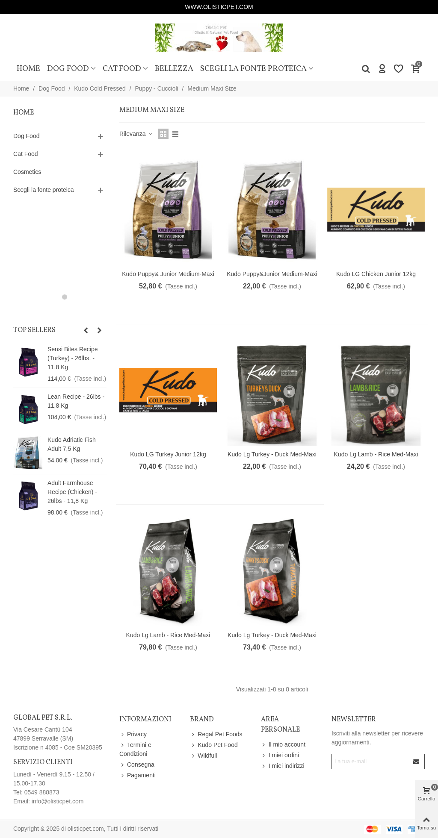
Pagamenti (137, 775)
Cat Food (122, 68)
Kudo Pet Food (213, 745)
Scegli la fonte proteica (253, 68)
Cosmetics (27, 171)
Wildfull (203, 755)
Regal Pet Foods (216, 734)
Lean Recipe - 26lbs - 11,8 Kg (75, 401)
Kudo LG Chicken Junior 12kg (376, 274)
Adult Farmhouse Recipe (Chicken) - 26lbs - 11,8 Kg (72, 491)
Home (28, 68)
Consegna (136, 764)
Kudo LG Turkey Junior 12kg (168, 454)
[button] (55, 297)
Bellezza (174, 68)
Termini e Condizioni (135, 749)
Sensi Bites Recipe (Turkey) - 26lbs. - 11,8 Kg (72, 358)
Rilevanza (136, 133)
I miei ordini (280, 755)
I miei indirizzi (283, 766)
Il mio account (283, 744)
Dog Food (68, 68)
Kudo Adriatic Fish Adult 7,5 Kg (71, 444)
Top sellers (34, 330)
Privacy (133, 734)
